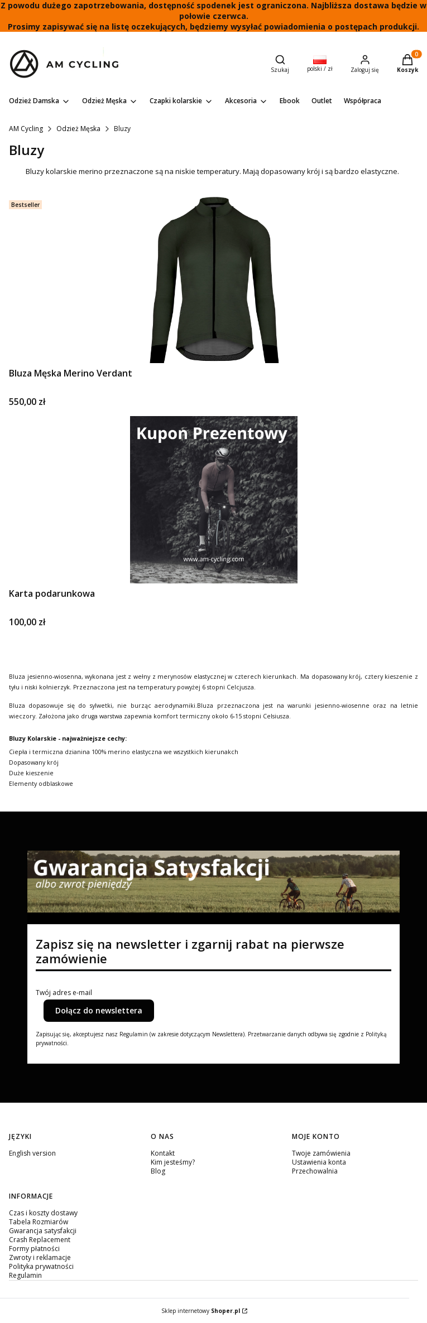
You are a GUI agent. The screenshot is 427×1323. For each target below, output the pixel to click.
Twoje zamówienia (321, 1153)
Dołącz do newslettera (98, 1010)
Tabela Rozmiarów (38, 1222)
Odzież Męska (78, 128)
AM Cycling (26, 128)
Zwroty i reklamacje (40, 1257)
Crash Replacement (39, 1239)
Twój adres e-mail (64, 992)
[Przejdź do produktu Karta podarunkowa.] (213, 499)
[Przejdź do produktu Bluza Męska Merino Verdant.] (213, 279)
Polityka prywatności (41, 1266)
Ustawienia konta (319, 1162)
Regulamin (25, 1275)
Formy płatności (34, 1248)
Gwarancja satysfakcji (42, 1230)
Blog (158, 1171)
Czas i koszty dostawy (43, 1213)
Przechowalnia (315, 1171)
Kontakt (163, 1153)
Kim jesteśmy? (173, 1162)
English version (32, 1153)
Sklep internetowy (200, 1311)
